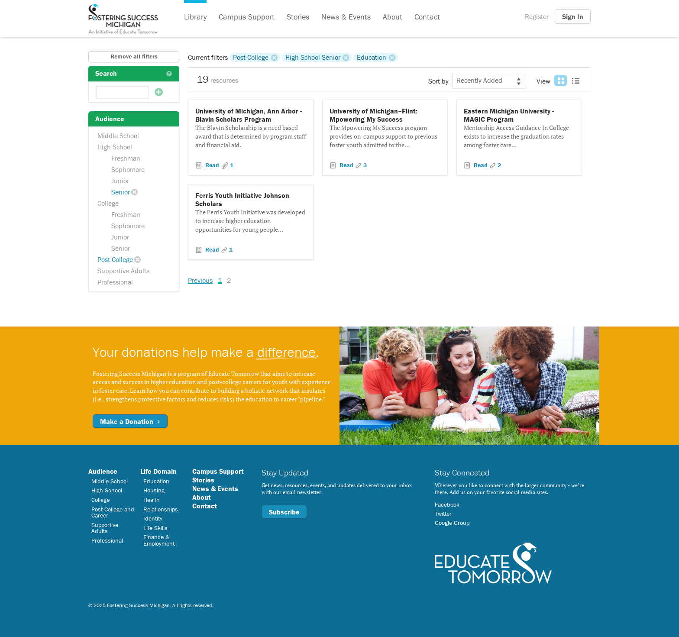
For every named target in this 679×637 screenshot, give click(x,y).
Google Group (452, 523)
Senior (120, 192)
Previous (200, 280)
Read (212, 165)
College (108, 203)
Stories (298, 17)
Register (537, 16)
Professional (115, 282)
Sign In (572, 16)
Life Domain (158, 471)
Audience (102, 471)
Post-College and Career (112, 512)
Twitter (443, 513)
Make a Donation (130, 421)
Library (195, 17)
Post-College (115, 259)
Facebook (447, 504)
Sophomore (128, 169)
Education (371, 57)
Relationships (160, 509)
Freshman (125, 158)
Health (151, 500)
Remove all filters (134, 56)
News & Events (346, 17)
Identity (152, 518)
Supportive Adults (123, 270)
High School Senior (312, 57)
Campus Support (247, 17)
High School (114, 146)
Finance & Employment (159, 540)
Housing (154, 490)
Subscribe (284, 512)
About (392, 17)
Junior (120, 180)
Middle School (118, 135)
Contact (427, 17)
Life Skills (155, 528)
